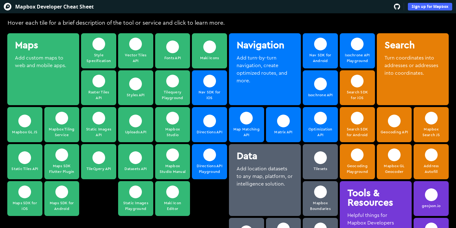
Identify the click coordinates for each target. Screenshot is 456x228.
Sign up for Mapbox (430, 6)
